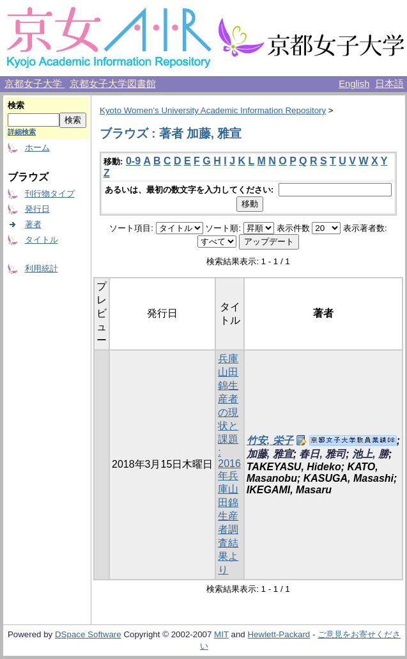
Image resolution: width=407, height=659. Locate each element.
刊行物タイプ (50, 193)
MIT (221, 634)
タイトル (41, 239)
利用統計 (41, 268)
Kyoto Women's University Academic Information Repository (213, 110)
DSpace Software (88, 634)
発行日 (37, 209)
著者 (33, 224)
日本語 (389, 84)
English (354, 84)
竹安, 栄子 (270, 440)
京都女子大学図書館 (113, 84)
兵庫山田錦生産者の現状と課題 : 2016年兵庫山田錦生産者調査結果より (229, 464)
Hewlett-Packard (278, 634)
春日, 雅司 (322, 454)
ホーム (37, 147)
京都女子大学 (34, 84)
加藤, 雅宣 (270, 454)
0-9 (133, 160)
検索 (16, 105)
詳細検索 (22, 132)
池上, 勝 (370, 454)
